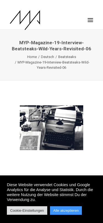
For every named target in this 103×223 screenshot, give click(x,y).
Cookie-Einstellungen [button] (27, 210)
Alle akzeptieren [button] (66, 210)
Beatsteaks (67, 57)
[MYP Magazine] (25, 20)
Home (32, 57)
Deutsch (47, 57)
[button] (90, 17)
